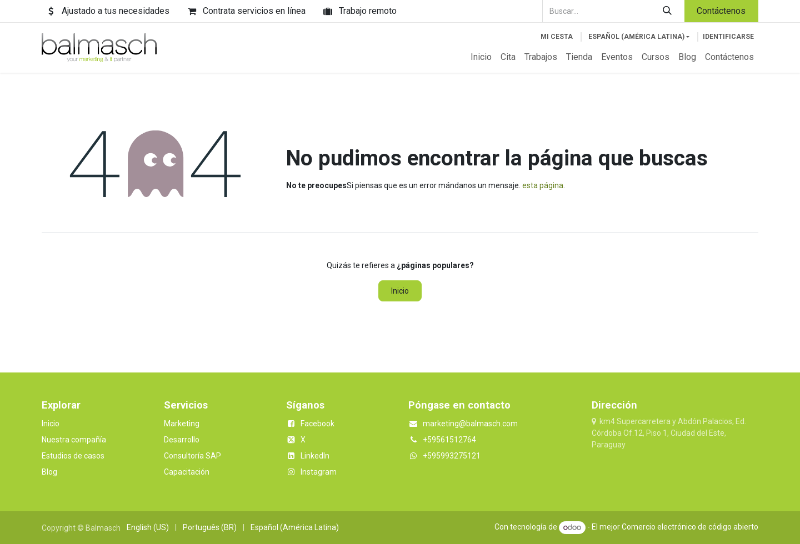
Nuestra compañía (74, 439)
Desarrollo (181, 439)
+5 (427, 439)
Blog (49, 471)
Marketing (181, 423)
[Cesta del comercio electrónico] (556, 36)
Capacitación (186, 471)
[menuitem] (481, 57)
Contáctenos (721, 11)
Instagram (319, 471)
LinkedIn (315, 455)
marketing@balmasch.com (470, 423)
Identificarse (728, 37)
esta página (542, 185)
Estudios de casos (73, 455)
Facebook (317, 423)
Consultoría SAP (192, 455)
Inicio (400, 290)
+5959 (434, 455)
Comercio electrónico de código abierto (690, 527)
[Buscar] (667, 11)
